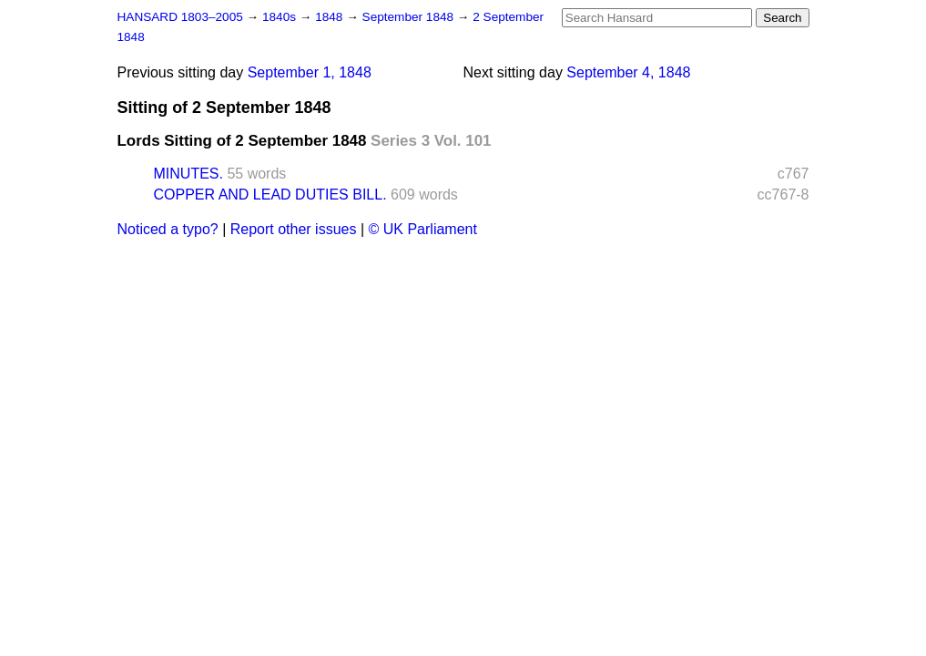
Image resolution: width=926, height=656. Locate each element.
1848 (330, 17)
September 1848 (409, 17)
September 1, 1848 (309, 72)
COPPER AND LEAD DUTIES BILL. (270, 194)
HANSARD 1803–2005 (180, 17)
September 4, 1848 (628, 72)
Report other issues (293, 229)
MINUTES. (188, 173)
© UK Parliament (423, 229)
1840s (281, 17)
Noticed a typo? (168, 229)
